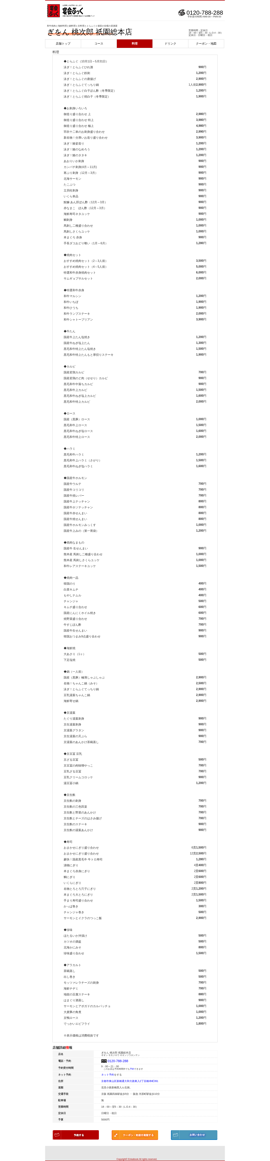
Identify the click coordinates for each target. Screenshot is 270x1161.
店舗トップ (63, 43)
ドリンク (170, 43)
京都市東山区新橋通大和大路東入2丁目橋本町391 (129, 1081)
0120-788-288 (205, 12)
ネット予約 (107, 1074)
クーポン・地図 (206, 43)
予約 (132, 1069)
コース (98, 43)
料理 (135, 43)
